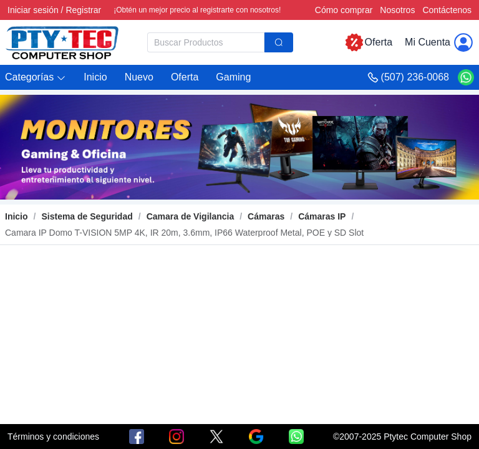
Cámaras (266, 216)
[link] (86, 216)
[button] (35, 77)
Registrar (83, 10)
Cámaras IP (322, 216)
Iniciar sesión (33, 10)
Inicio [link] (16, 216)
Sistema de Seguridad (86, 216)
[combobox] (220, 42)
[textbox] (206, 42)
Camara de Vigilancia (191, 216)
